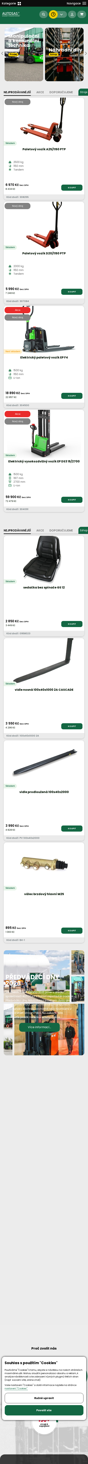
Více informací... (39, 1027)
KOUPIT (72, 187)
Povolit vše (44, 1410)
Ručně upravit (44, 1398)
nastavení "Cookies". (16, 1388)
